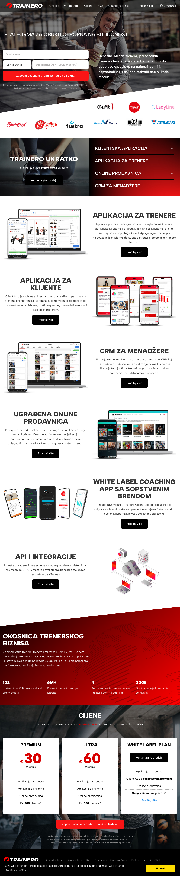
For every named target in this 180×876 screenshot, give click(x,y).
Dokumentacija (75, 860)
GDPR (157, 860)
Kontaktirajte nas (118, 5)
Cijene (88, 5)
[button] (142, 868)
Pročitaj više (134, 252)
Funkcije (53, 5)
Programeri (101, 860)
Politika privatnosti (50, 88)
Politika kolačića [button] (16, 870)
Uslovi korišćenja (44, 85)
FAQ (100, 5)
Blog (88, 860)
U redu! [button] (160, 868)
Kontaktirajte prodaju (44, 180)
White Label (71, 5)
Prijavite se (146, 5)
